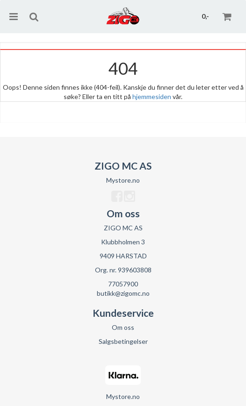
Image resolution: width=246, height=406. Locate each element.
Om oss (123, 327)
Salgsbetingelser (123, 341)
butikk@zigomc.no (123, 293)
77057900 (123, 284)
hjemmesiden (151, 96)
